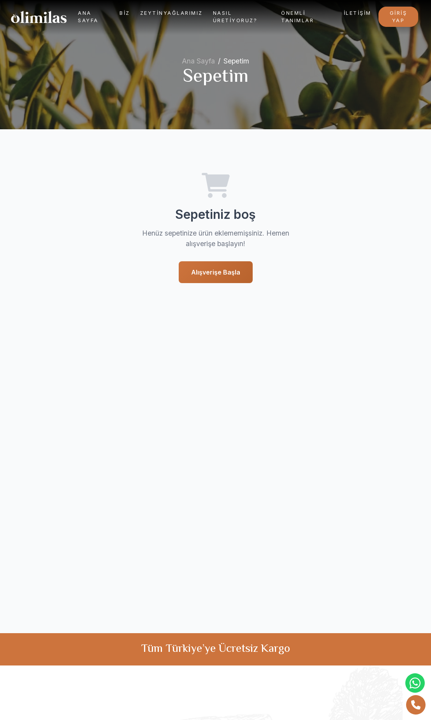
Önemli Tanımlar (297, 16)
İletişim (357, 13)
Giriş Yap (398, 16)
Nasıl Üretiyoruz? (235, 16)
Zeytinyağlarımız (171, 13)
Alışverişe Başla (215, 272)
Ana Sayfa (88, 16)
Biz (125, 13)
